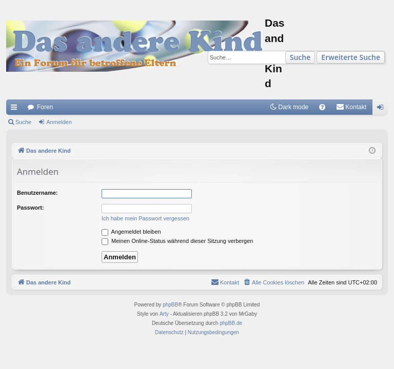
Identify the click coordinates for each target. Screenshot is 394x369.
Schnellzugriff (16, 109)
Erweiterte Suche (350, 57)
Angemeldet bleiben (131, 232)
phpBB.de (231, 323)
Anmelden (59, 122)
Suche (300, 57)
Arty (164, 314)
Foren (45, 107)
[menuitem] (322, 107)
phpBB (170, 305)
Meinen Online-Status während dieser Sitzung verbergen (177, 241)
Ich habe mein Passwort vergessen (145, 218)
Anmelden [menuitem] (382, 109)
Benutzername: (37, 193)
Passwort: (30, 207)
